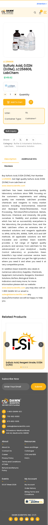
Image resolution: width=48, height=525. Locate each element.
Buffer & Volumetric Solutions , (28, 143)
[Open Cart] (40, 12)
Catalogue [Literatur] (29, 451)
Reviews (8, 166)
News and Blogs (31, 447)
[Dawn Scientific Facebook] (11, 519)
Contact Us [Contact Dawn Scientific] (7, 451)
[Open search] (35, 12)
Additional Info (29, 158)
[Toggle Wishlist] (31, 102)
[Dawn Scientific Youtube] (27, 519)
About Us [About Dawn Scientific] (6, 447)
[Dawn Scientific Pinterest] (32, 519)
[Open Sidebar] (45, 12)
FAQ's (27, 458)
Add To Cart (14, 102)
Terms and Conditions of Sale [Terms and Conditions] (11, 462)
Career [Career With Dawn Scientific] (5, 454)
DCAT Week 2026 (9, 484)
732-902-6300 (10, 416)
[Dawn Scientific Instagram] (21, 519)
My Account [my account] (30, 484)
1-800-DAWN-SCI (12, 412)
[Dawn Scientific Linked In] (37, 519)
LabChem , (9, 146)
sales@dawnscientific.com (14, 294)
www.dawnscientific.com (13, 185)
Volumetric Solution (25, 146)
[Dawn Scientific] (7, 13)
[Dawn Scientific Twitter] (16, 519)
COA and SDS (30, 454)
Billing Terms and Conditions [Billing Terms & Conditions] (32, 493)
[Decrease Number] (5, 94)
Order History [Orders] (30, 488)
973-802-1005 (10, 421)
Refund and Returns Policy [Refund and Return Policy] (10, 469)
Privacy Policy (8, 458)
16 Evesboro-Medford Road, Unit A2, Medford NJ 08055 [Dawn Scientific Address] (16, 431)
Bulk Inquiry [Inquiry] (11, 131)
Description (10, 158)
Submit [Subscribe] (38, 386)
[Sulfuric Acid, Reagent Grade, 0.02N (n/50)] (24, 344)
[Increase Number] (15, 94)
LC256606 (6, 179)
